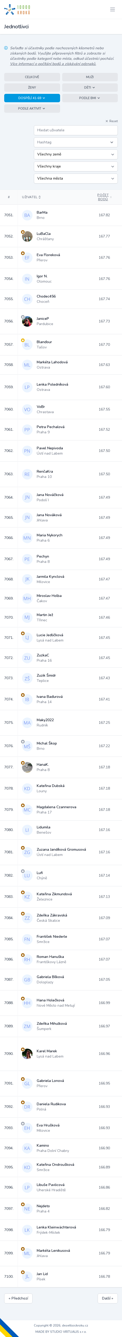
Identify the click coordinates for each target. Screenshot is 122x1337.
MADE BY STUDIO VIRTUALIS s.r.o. (61, 1332)
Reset (111, 121)
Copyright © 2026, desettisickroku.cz (61, 1325)
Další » (107, 1298)
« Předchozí (18, 1298)
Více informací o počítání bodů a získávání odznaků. (53, 63)
